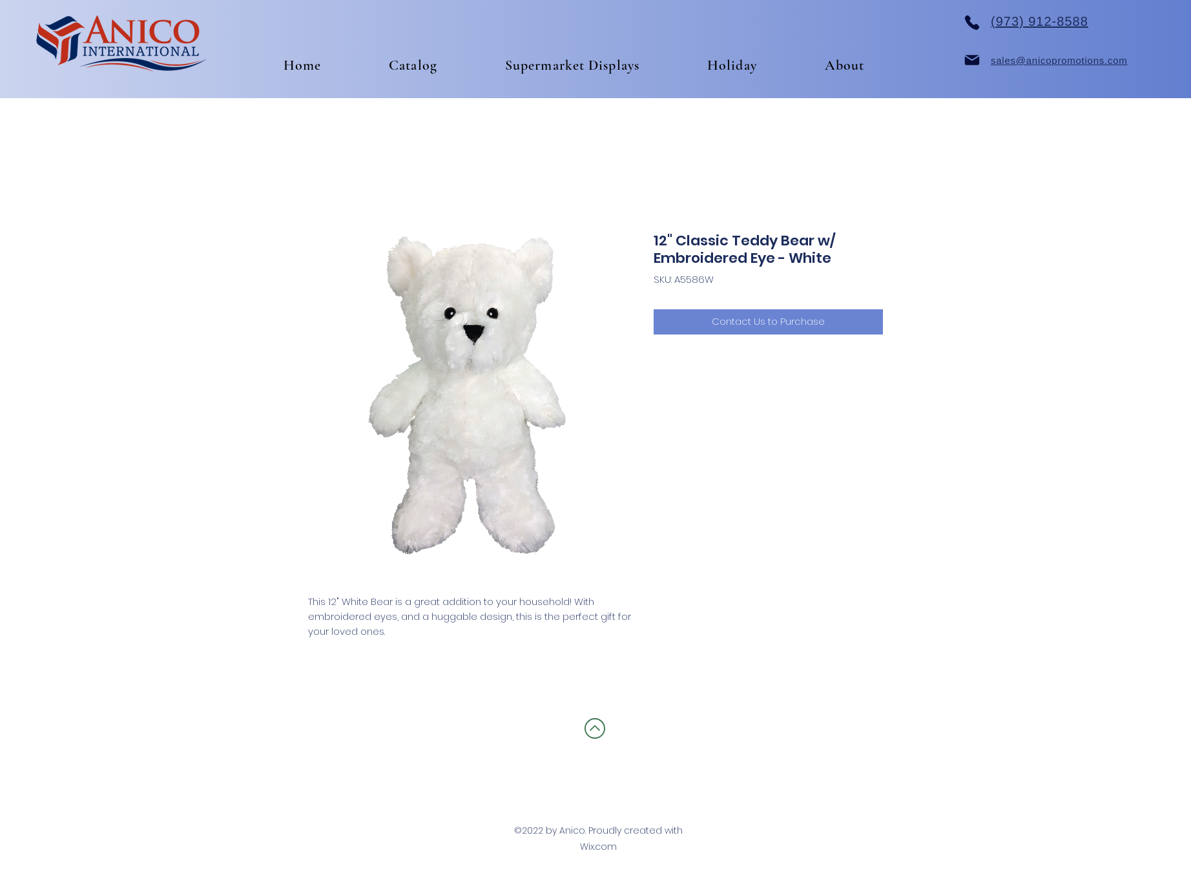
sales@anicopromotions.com (1059, 60)
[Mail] (972, 60)
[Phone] (972, 22)
